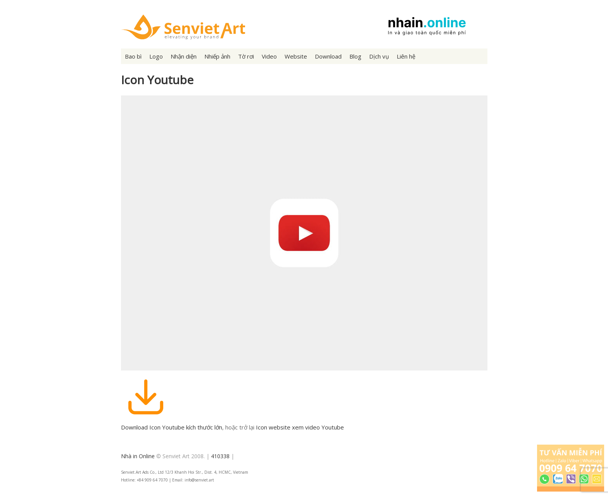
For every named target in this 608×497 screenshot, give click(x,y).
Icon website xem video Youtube (300, 427)
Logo (156, 56)
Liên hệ (406, 56)
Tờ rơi (246, 56)
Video (269, 56)
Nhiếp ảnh (217, 56)
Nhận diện (184, 56)
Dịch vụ (379, 56)
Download (328, 56)
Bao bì (133, 56)
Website (296, 56)
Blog (355, 56)
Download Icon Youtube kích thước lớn (171, 427)
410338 (220, 456)
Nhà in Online (138, 456)
